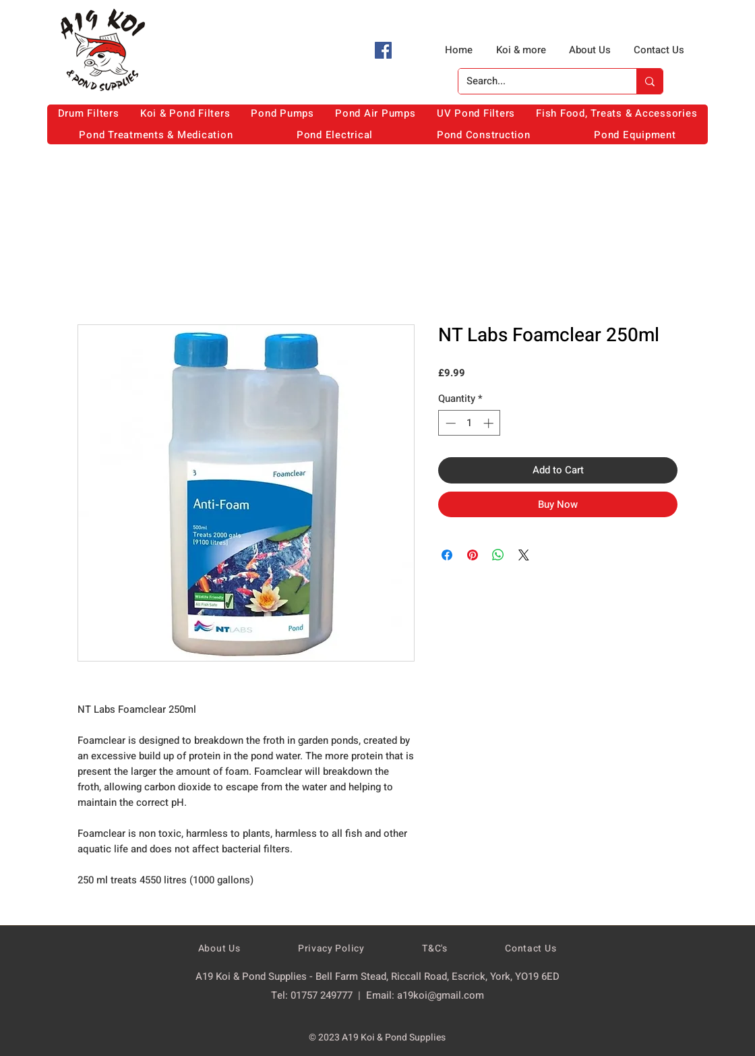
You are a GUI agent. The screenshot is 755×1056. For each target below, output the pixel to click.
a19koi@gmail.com (440, 995)
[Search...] (537, 81)
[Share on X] (524, 555)
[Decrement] (449, 423)
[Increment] (490, 423)
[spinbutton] (469, 423)
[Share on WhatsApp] (498, 555)
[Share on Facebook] (447, 555)
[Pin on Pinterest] (472, 555)
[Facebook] (383, 50)
